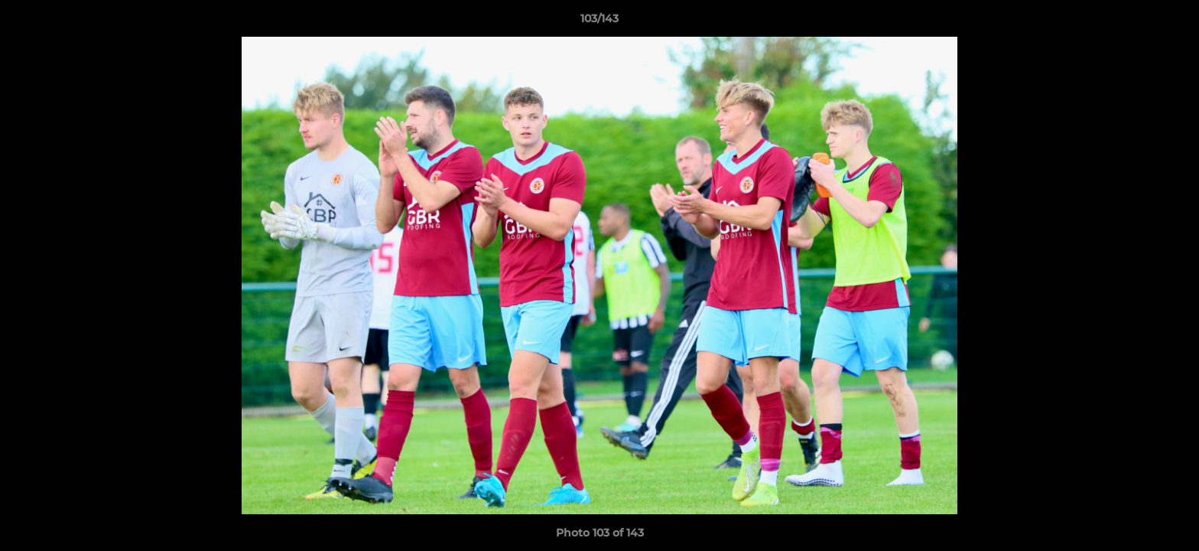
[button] (1171, 22)
